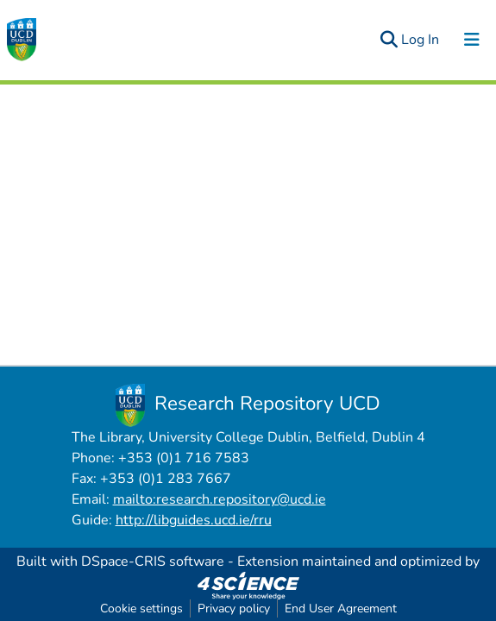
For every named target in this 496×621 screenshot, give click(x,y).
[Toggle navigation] (472, 39)
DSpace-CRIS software (152, 561)
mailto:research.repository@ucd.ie (219, 499)
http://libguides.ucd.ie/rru (194, 520)
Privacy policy (234, 608)
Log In (421, 39)
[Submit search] (388, 39)
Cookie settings (141, 608)
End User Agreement (341, 608)
